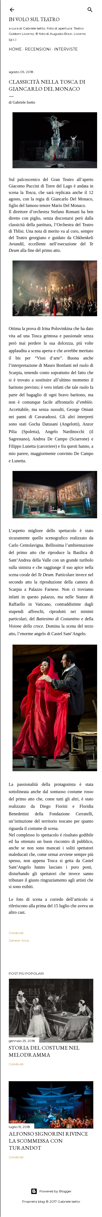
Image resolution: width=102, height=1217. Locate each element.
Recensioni (38, 49)
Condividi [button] (16, 933)
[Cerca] (90, 8)
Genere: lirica (19, 940)
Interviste (66, 49)
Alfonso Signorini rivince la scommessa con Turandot (48, 1140)
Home (15, 49)
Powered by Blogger (51, 1191)
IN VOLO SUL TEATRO (34, 19)
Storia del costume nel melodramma (44, 1051)
